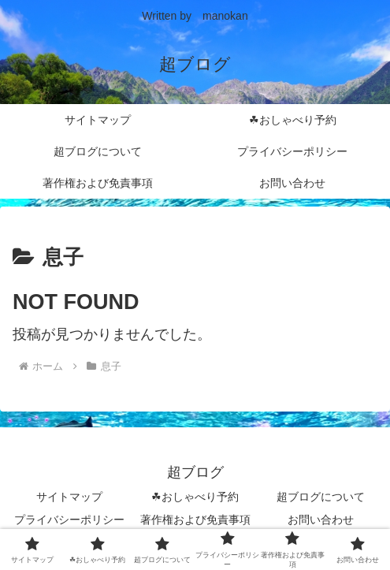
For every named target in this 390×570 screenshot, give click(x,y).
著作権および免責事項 (195, 519)
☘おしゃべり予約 (195, 496)
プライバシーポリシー (69, 519)
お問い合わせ (321, 519)
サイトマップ (69, 496)
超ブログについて (321, 496)
